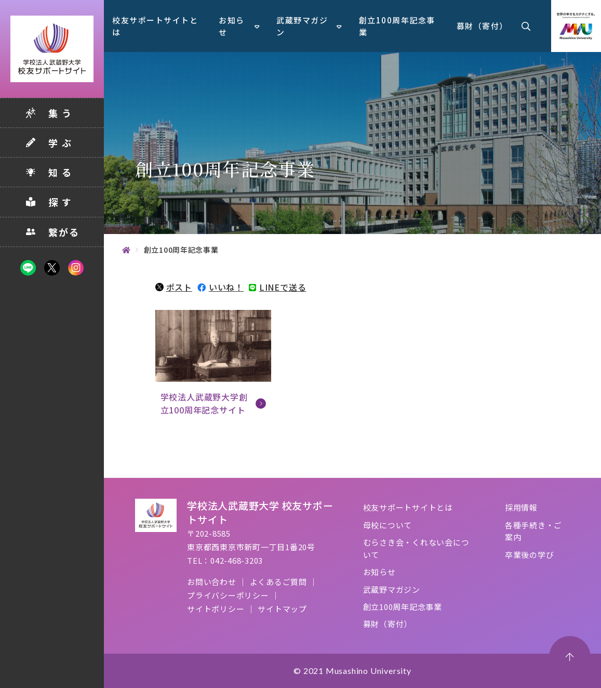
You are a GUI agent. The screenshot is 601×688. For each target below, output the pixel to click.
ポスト (173, 287)
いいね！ (220, 287)
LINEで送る (277, 287)
